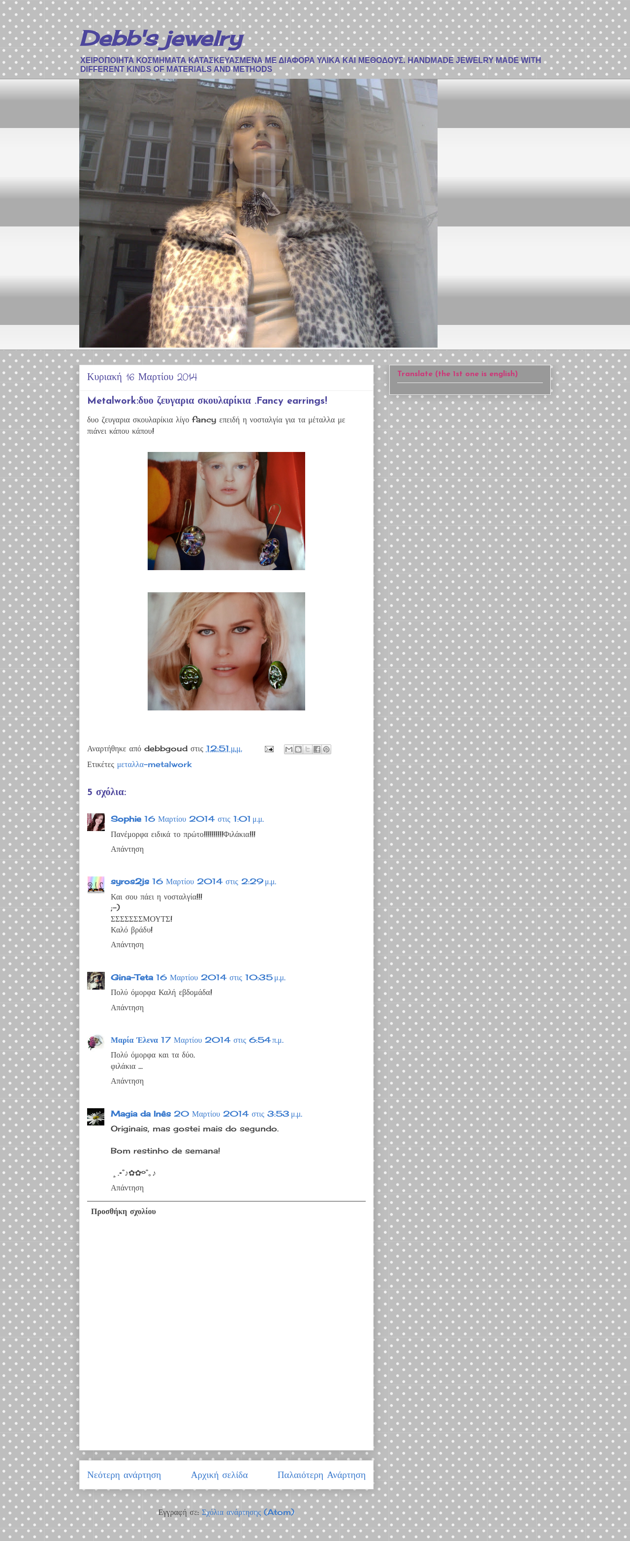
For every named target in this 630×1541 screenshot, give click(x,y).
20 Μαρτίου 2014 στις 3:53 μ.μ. (238, 1114)
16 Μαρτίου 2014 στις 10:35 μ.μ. (220, 977)
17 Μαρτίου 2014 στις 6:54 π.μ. (222, 1040)
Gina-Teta (132, 977)
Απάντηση (127, 849)
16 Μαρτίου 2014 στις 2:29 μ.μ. (214, 881)
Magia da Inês (141, 1114)
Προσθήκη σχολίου (123, 1211)
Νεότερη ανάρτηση (124, 1474)
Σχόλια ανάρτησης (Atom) (248, 1512)
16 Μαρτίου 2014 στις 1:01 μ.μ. (204, 819)
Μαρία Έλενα (134, 1040)
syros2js (130, 881)
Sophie (126, 819)
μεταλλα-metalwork (154, 764)
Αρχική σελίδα (219, 1474)
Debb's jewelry (160, 38)
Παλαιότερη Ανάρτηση (322, 1474)
